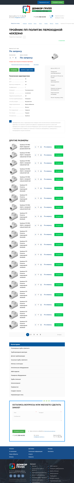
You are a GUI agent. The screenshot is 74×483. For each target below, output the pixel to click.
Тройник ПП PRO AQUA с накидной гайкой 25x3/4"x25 (26, 216)
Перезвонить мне (46, 2)
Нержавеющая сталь (16, 364)
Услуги (30, 423)
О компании (12, 421)
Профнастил (14, 356)
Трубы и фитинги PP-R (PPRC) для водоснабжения (45, 23)
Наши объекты (13, 423)
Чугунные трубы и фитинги (18, 329)
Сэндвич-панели (15, 360)
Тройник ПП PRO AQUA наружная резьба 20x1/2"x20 (26, 144)
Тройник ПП (56, 23)
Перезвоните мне (15, 477)
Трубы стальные (15, 349)
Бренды (34, 435)
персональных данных (46, 400)
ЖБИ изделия (15, 341)
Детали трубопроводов (17, 325)
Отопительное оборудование (19, 337)
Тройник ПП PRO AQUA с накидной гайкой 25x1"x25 (26, 169)
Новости (31, 426)
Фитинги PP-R (51, 23)
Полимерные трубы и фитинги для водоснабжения (40, 23)
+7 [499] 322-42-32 (15, 457)
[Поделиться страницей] (22, 37)
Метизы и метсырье (16, 333)
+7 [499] (40, 17)
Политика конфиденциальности (16, 450)
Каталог (29, 23)
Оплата (11, 426)
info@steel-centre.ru (19, 17)
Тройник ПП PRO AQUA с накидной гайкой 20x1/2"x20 (26, 200)
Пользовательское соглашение (16, 448)
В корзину (13, 69)
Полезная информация (35, 421)
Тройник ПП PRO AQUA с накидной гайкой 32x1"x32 (26, 161)
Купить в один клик (25, 69)
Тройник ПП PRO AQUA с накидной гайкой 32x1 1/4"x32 (26, 152)
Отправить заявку (58, 2)
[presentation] (24, 395)
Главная (23, 23)
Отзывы (50, 418)
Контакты (50, 421)
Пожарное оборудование (18, 345)
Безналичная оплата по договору (19, 64)
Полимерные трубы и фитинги (35, 23)
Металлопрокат (15, 352)
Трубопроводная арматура (18, 321)
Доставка (33, 64)
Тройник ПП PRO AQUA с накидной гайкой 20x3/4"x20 (26, 177)
